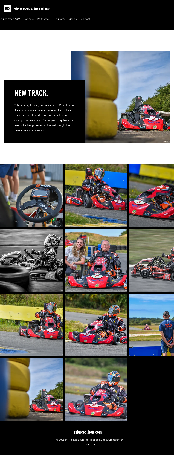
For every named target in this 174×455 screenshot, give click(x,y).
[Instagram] (163, 27)
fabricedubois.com (88, 432)
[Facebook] (168, 27)
